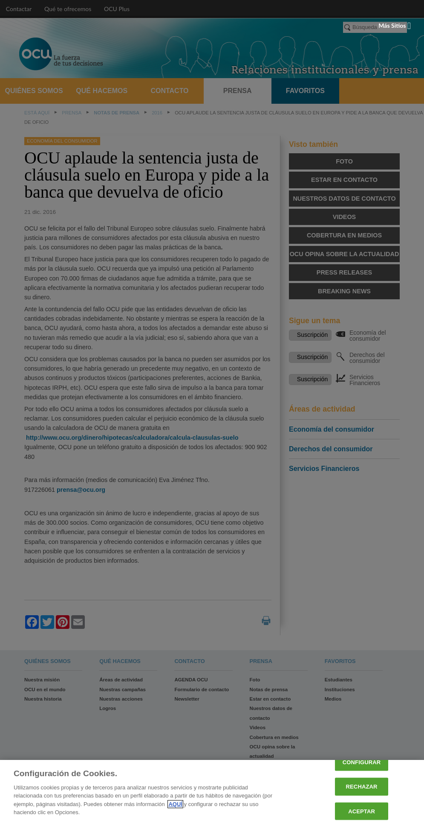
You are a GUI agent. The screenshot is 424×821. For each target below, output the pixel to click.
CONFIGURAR (362, 762)
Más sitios (394, 25)
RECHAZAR (362, 786)
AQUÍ (175, 804)
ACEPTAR (361, 811)
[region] (212, 790)
